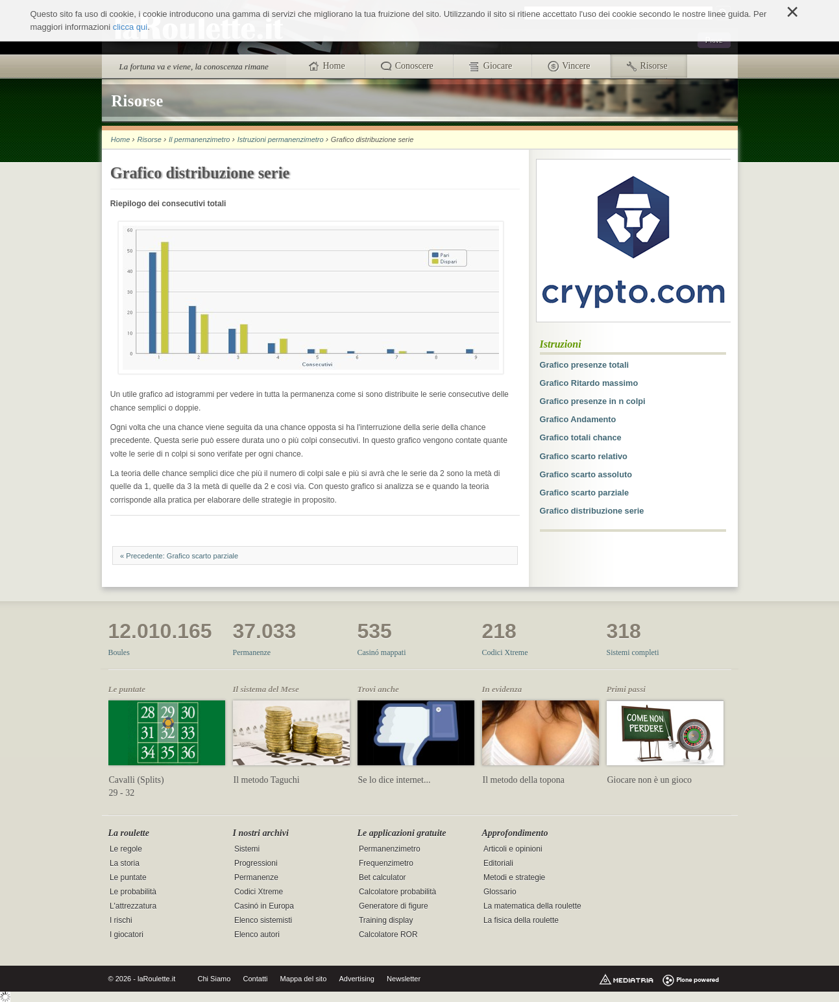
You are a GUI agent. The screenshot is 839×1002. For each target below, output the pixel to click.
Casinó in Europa (264, 906)
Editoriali (498, 863)
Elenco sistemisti (263, 920)
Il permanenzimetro (199, 139)
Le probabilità (133, 891)
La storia (125, 863)
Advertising (356, 979)
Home (120, 139)
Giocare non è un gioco (649, 780)
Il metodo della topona (524, 780)
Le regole (126, 848)
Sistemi (247, 848)
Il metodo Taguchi (267, 780)
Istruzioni (560, 344)
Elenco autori (257, 934)
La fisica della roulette (521, 920)
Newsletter (403, 979)
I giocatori (126, 934)
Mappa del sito (303, 979)
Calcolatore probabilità (397, 891)
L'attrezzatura (133, 906)
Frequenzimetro (386, 863)
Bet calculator (382, 877)
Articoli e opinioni (512, 848)
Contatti (255, 979)
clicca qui (130, 27)
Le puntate (128, 877)
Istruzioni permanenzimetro (280, 139)
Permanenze (252, 652)
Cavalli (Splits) (136, 780)
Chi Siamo (214, 979)
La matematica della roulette (532, 906)
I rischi (121, 920)
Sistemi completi (633, 652)
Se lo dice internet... (394, 780)
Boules (119, 652)
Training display (386, 920)
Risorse (149, 139)
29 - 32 (122, 793)
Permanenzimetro (389, 848)
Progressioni (256, 863)
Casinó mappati (382, 652)
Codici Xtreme (505, 652)
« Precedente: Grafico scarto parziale (179, 556)
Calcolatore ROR (388, 934)
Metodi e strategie (514, 877)
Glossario (500, 891)
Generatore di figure (393, 906)
